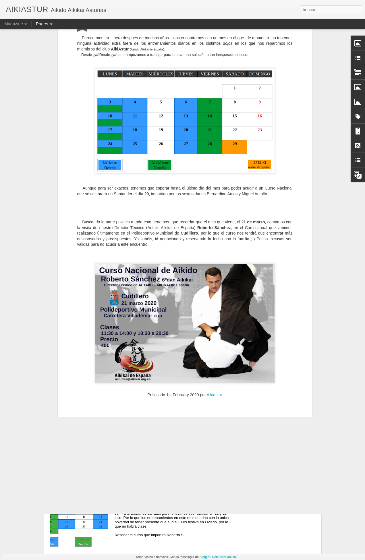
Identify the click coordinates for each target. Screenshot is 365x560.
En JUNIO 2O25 (141, 494)
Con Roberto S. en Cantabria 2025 (160, 429)
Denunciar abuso (224, 557)
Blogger (205, 557)
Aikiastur (214, 294)
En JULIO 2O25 (141, 364)
